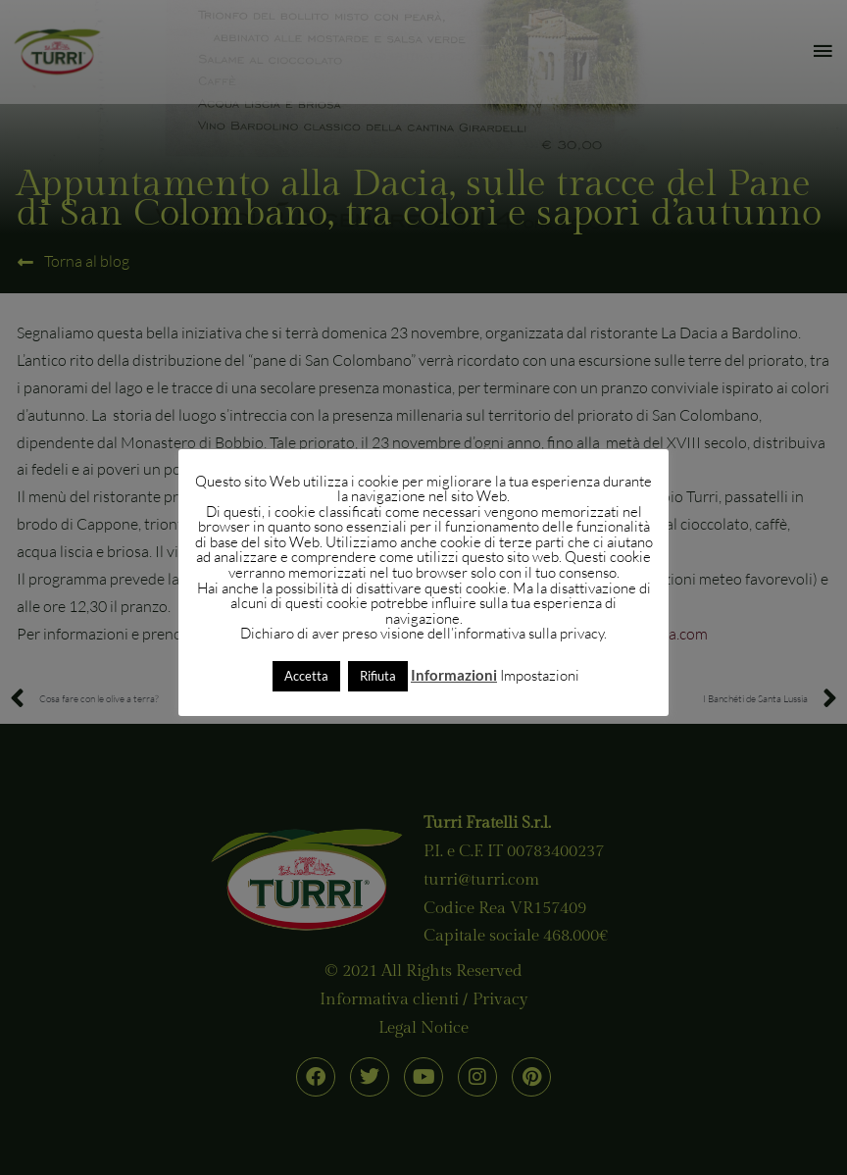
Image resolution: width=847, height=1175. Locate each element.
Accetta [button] (306, 676)
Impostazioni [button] (539, 675)
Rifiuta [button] (378, 676)
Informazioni (454, 675)
